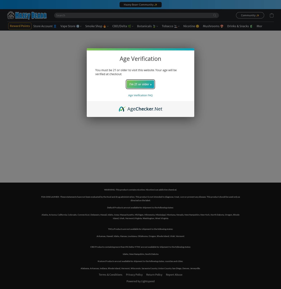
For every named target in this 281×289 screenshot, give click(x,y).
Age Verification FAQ (140, 95)
